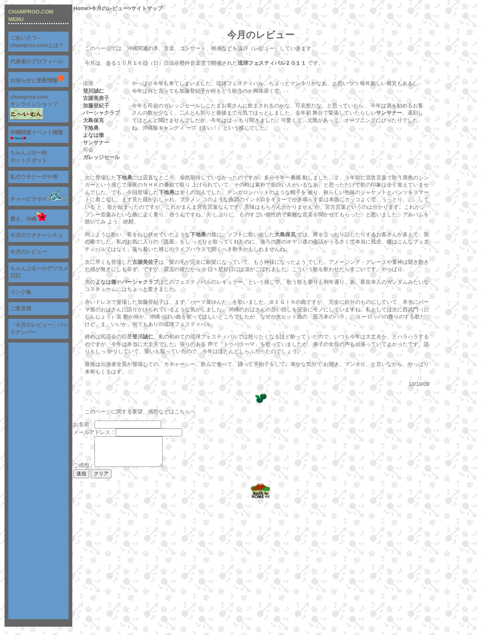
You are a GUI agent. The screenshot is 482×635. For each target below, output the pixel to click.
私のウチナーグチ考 (34, 177)
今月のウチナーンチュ (36, 235)
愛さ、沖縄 (28, 219)
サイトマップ (147, 8)
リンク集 (20, 292)
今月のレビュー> (111, 8)
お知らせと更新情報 (37, 80)
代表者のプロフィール (36, 61)
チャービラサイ (39, 199)
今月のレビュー (28, 252)
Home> (82, 8)
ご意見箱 (20, 308)
